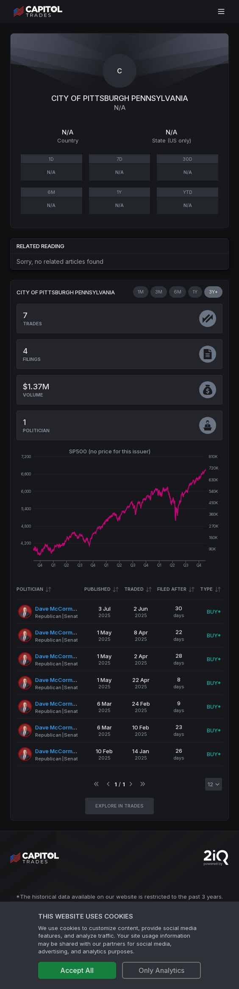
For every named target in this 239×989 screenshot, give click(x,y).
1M (141, 292)
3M (158, 292)
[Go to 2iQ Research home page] (216, 858)
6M (177, 292)
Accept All (77, 970)
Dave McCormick (57, 608)
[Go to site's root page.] (47, 11)
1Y (195, 292)
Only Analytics (161, 970)
